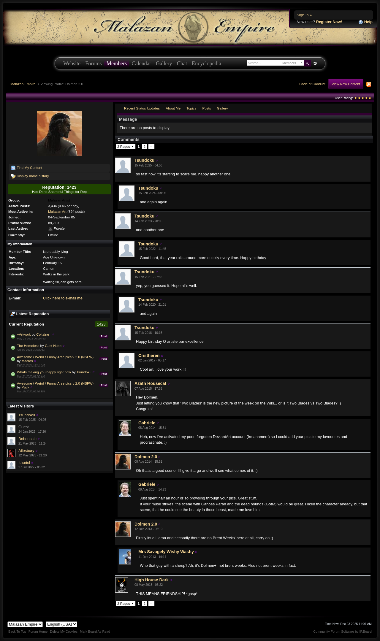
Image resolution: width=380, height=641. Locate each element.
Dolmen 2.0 (145, 456)
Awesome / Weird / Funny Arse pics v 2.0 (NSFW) (55, 357)
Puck (25, 387)
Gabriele (146, 423)
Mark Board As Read (95, 631)
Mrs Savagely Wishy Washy (166, 551)
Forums (93, 63)
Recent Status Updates (142, 108)
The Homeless (28, 346)
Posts (206, 108)
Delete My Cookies (63, 631)
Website (71, 63)
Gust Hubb (53, 346)
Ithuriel (24, 462)
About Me (173, 108)
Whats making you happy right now (44, 372)
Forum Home (38, 631)
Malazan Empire (22, 84)
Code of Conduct (312, 84)
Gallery (164, 63)
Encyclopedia (206, 63)
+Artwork (24, 334)
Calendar (141, 63)
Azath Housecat (150, 383)
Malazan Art (57, 211)
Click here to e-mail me (63, 298)
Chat (182, 63)
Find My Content (26, 168)
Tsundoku (84, 372)
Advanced (315, 63)
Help (365, 22)
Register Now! (329, 22)
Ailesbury (26, 450)
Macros (27, 361)
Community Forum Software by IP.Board (342, 631)
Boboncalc (27, 439)
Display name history (30, 176)
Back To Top (17, 631)
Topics (191, 108)
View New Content (346, 84)
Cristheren (149, 355)
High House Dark (151, 579)
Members (117, 63)
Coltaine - (43, 334)
